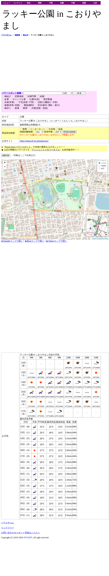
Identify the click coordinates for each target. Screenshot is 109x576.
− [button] (5, 167)
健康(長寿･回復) (11, 105)
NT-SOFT (28, 537)
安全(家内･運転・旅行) (48, 105)
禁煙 (25, 129)
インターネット (37, 129)
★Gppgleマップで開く (12, 241)
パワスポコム (7, 523)
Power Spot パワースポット (18, 147)
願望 (24, 108)
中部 (51, 3)
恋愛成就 (18, 96)
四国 (84, 3)
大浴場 (52, 129)
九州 (95, 3)
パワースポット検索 (11, 93)
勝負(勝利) (28, 105)
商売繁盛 (46, 99)
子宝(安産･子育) (25, 102)
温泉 (60, 129)
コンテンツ (17, 3)
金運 (5, 99)
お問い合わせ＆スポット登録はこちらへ (20, 533)
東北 (28, 3)
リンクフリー (7, 528)
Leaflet (94, 239)
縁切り (6, 108)
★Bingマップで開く (34, 241)
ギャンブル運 (18, 99)
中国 (73, 3)
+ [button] (5, 163)
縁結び (6, 96)
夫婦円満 (30, 96)
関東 (40, 3)
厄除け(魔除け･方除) (47, 102)
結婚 (41, 96)
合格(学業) (8, 102)
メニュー (6, 3)
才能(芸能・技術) (38, 108)
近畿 (62, 3)
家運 (16, 108)
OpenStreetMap (103, 239)
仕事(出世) (33, 99)
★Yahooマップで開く (56, 241)
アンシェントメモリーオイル (46, 150)
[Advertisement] (25, 63)
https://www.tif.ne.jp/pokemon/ (34, 141)
